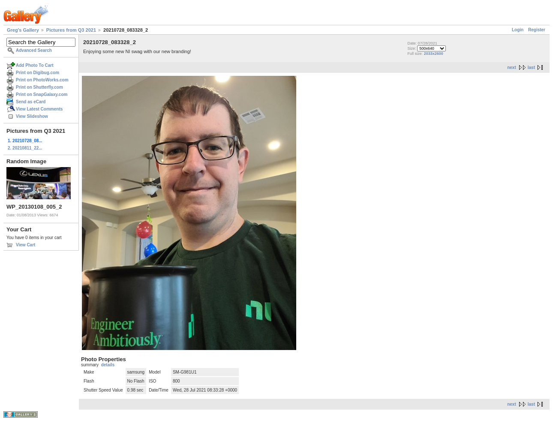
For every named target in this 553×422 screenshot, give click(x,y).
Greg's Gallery (23, 30)
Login (517, 29)
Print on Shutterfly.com (39, 87)
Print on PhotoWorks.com (42, 80)
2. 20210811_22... (25, 148)
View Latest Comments (39, 109)
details (108, 364)
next (511, 67)
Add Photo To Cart (35, 65)
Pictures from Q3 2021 (71, 30)
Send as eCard (30, 101)
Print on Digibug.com (37, 72)
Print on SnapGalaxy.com (41, 94)
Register (536, 29)
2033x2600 (433, 53)
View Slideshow (32, 116)
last (531, 67)
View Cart (25, 244)
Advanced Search (34, 50)
